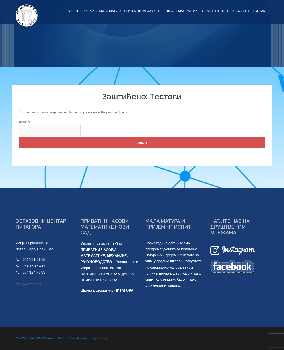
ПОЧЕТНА (74, 11)
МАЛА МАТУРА (110, 11)
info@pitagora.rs (29, 284)
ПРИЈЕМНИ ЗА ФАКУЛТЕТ (143, 11)
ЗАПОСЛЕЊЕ (240, 11)
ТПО (224, 11)
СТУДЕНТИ (210, 11)
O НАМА (90, 11)
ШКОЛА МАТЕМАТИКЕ (182, 11)
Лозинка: (50, 128)
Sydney (102, 338)
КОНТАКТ (260, 11)
